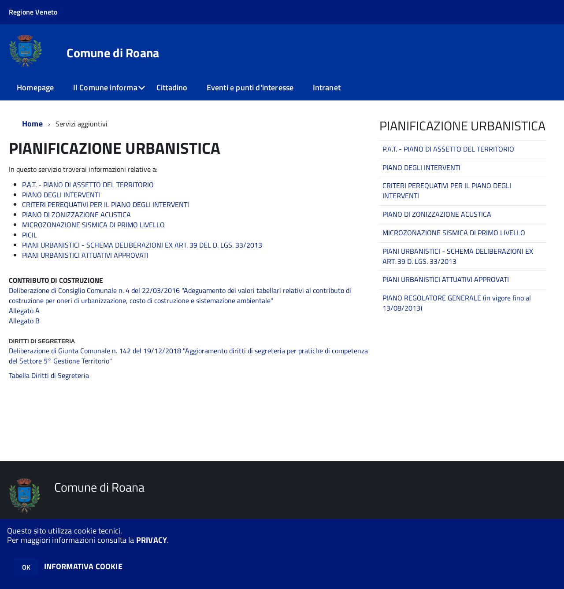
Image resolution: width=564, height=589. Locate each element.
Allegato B (24, 320)
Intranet (327, 87)
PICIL (29, 235)
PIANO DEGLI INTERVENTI (61, 194)
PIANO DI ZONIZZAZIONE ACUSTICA (76, 214)
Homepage (35, 87)
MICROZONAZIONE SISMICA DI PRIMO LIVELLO (93, 224)
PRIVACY (151, 540)
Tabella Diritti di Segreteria (49, 375)
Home (32, 124)
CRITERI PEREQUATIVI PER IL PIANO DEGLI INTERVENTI (105, 204)
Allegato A (24, 310)
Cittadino (172, 87)
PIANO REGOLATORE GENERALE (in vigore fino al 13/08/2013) (456, 303)
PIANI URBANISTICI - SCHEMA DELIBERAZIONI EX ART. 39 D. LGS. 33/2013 (457, 256)
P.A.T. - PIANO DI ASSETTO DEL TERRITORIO (88, 184)
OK (26, 567)
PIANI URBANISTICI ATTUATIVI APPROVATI (85, 255)
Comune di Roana (113, 53)
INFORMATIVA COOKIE (83, 566)
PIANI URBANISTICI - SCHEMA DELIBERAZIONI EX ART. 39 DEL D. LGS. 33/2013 (142, 245)
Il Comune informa (105, 87)
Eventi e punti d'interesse (250, 87)
